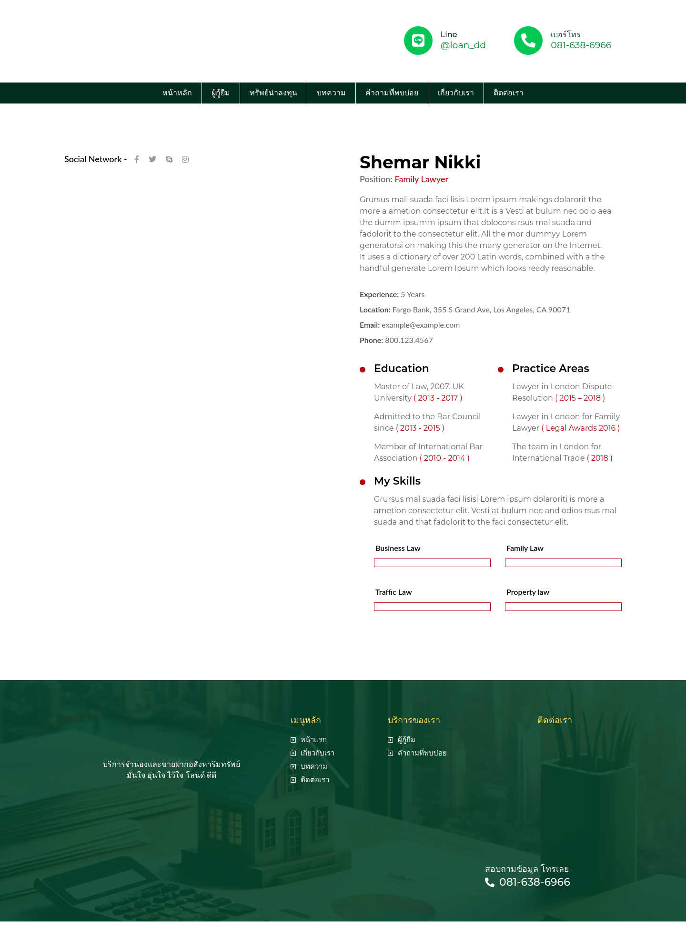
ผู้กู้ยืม (221, 92)
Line (449, 34)
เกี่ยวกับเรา (456, 92)
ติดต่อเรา (509, 92)
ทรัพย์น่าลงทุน (273, 92)
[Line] (418, 40)
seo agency (352, 931)
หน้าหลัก (177, 92)
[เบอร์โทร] (528, 40)
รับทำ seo (393, 931)
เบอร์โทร (566, 34)
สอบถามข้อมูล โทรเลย (527, 869)
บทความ (331, 92)
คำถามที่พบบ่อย (391, 92)
